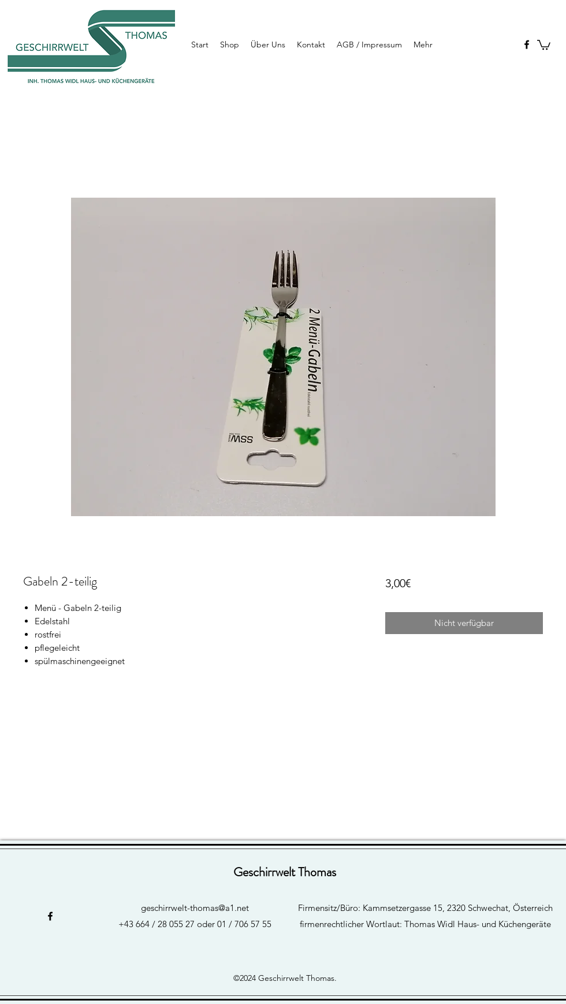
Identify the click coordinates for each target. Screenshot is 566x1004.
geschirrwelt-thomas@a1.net (195, 907)
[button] (543, 44)
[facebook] (527, 44)
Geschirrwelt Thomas (284, 872)
